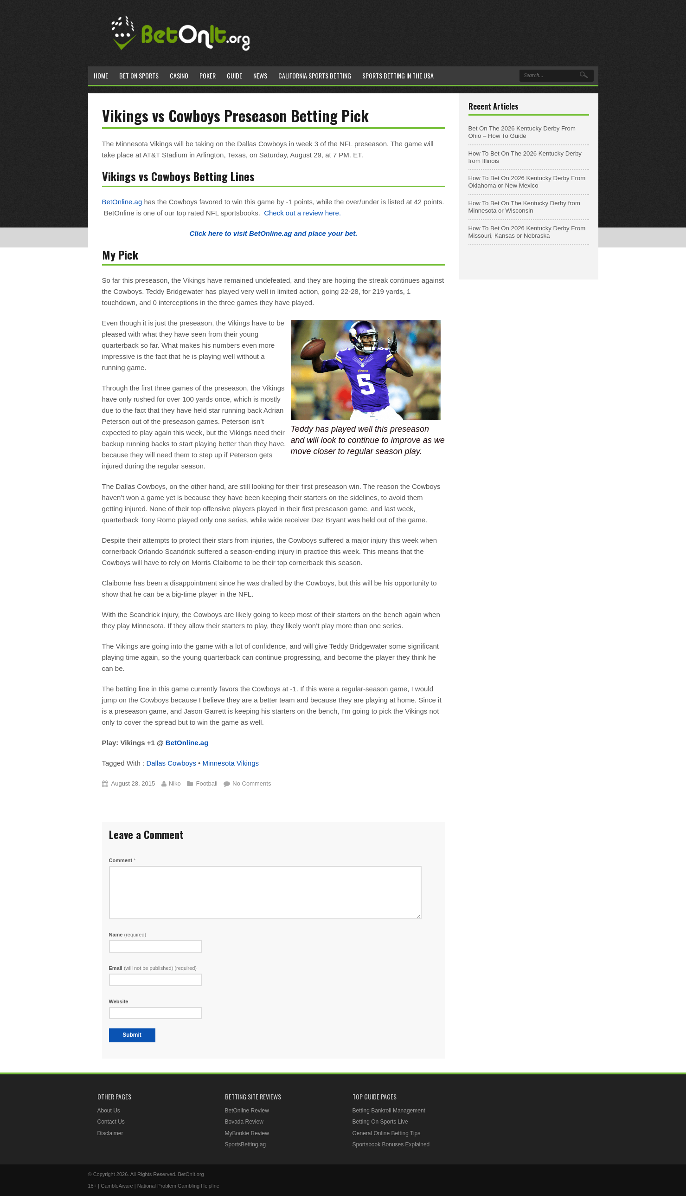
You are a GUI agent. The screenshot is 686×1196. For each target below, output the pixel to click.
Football (206, 783)
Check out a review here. (302, 213)
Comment (122, 860)
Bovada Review (244, 1121)
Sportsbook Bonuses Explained (391, 1144)
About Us (108, 1110)
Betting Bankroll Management (389, 1110)
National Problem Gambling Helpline (178, 1186)
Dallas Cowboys (171, 763)
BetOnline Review (247, 1110)
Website (118, 1001)
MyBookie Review (247, 1133)
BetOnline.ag (122, 202)
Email (153, 968)
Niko (175, 783)
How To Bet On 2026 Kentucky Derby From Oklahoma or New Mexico (527, 182)
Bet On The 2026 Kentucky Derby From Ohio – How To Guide (522, 132)
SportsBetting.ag (245, 1144)
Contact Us (111, 1121)
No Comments (251, 783)
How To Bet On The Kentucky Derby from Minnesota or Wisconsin (524, 207)
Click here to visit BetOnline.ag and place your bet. (274, 233)
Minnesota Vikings (231, 763)
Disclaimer (110, 1133)
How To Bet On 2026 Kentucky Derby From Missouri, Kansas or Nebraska (527, 232)
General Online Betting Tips (387, 1133)
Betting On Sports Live (380, 1121)
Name (128, 934)
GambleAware (117, 1186)
